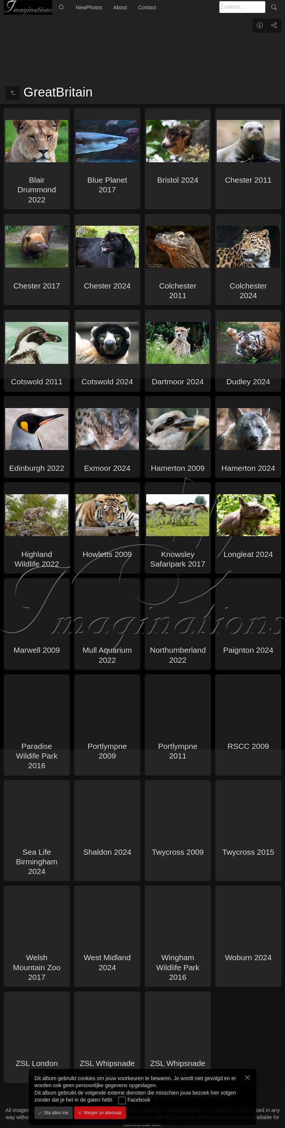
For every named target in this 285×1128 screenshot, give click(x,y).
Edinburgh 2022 (36, 468)
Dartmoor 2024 (178, 381)
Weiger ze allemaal (101, 1112)
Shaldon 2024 (107, 852)
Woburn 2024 (248, 957)
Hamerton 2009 (178, 468)
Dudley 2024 (248, 381)
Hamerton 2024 (248, 468)
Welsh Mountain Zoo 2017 (36, 967)
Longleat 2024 (248, 554)
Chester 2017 (36, 285)
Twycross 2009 (178, 852)
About (120, 7)
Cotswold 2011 (37, 381)
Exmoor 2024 (107, 468)
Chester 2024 (107, 285)
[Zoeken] (242, 7)
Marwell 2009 (37, 650)
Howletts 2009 (107, 554)
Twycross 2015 (248, 852)
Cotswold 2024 (107, 381)
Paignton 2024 (248, 650)
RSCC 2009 (248, 746)
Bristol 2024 (178, 180)
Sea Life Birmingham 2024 (37, 862)
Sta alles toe (55, 1112)
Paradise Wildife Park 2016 (37, 756)
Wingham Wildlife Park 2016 (178, 967)
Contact (147, 7)
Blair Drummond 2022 (36, 190)
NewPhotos (89, 7)
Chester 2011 (248, 180)
